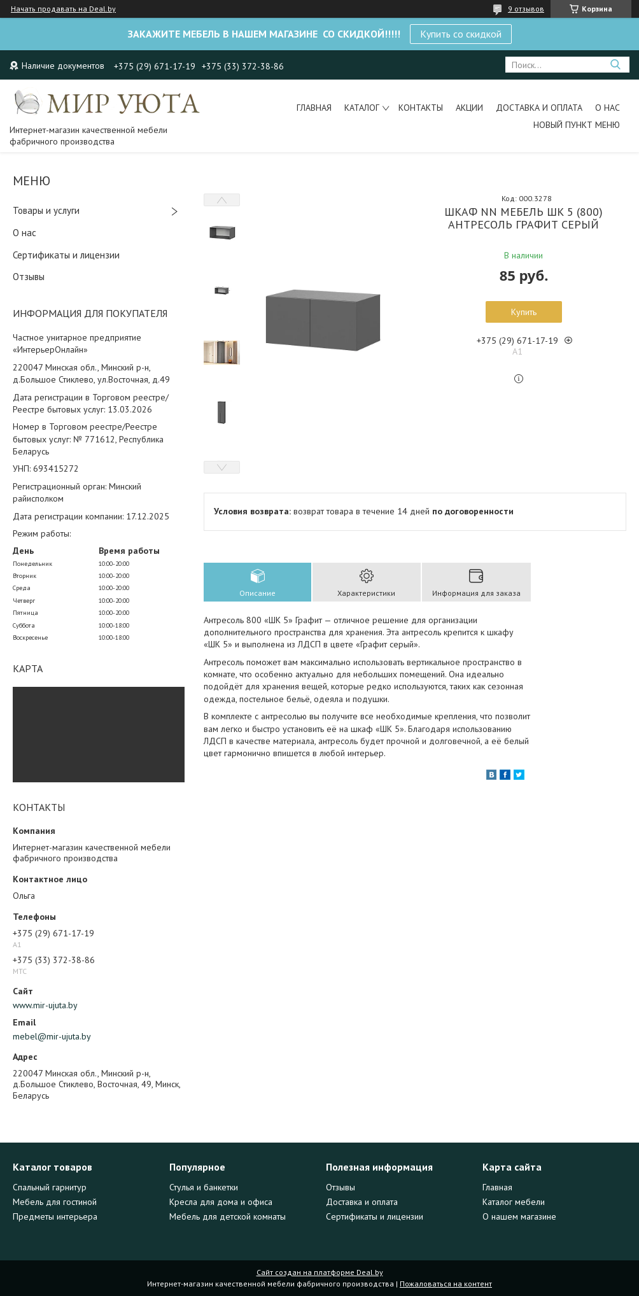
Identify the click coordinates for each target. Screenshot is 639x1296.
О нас (607, 107)
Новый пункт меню (576, 124)
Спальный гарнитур (50, 1187)
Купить (524, 312)
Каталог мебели (513, 1202)
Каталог (361, 107)
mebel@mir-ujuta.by (52, 1036)
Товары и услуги (46, 210)
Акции (469, 107)
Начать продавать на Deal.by (63, 8)
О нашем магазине (519, 1216)
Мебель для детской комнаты (227, 1216)
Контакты (420, 107)
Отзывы (29, 277)
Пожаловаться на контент (446, 1283)
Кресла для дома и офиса (220, 1202)
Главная (314, 107)
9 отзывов (526, 8)
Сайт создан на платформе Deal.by (319, 1272)
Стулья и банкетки (203, 1187)
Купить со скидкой (461, 33)
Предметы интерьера (55, 1216)
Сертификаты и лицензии (66, 255)
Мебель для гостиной (55, 1202)
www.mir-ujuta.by (45, 1005)
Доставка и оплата (539, 107)
